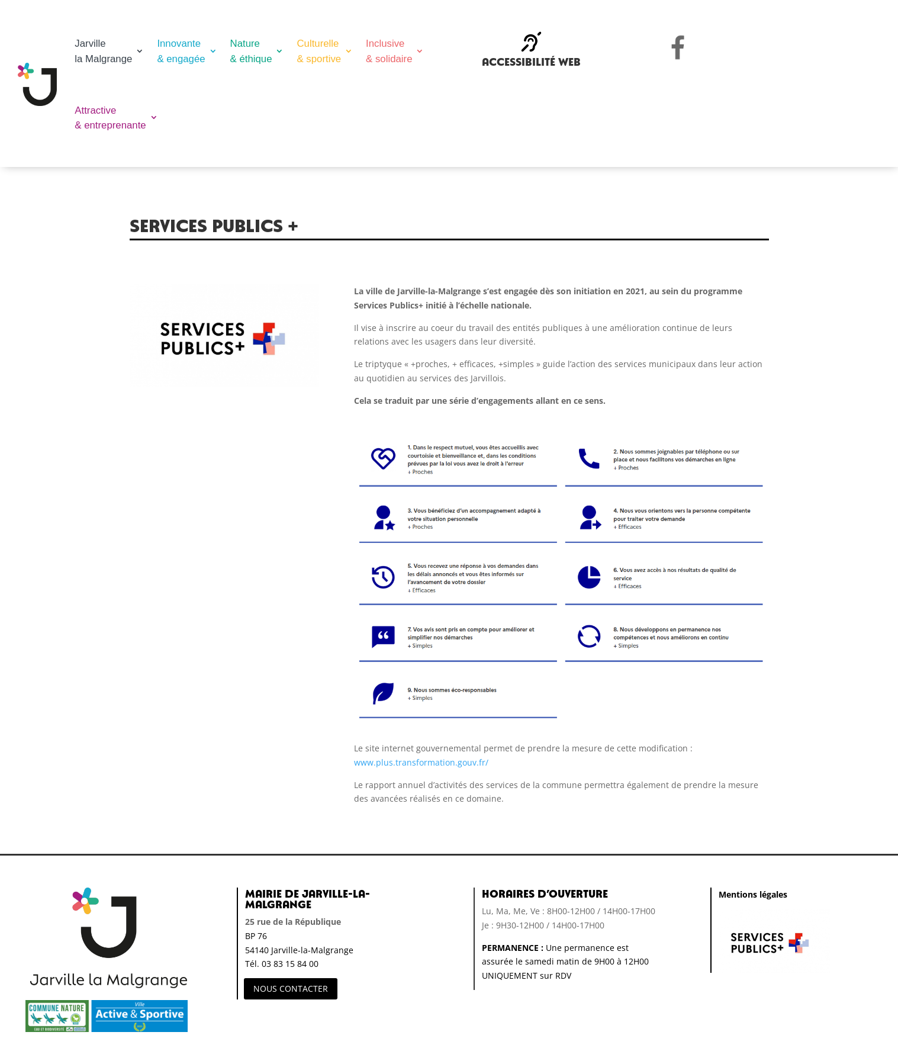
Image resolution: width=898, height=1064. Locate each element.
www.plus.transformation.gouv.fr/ (421, 762)
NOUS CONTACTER (290, 988)
